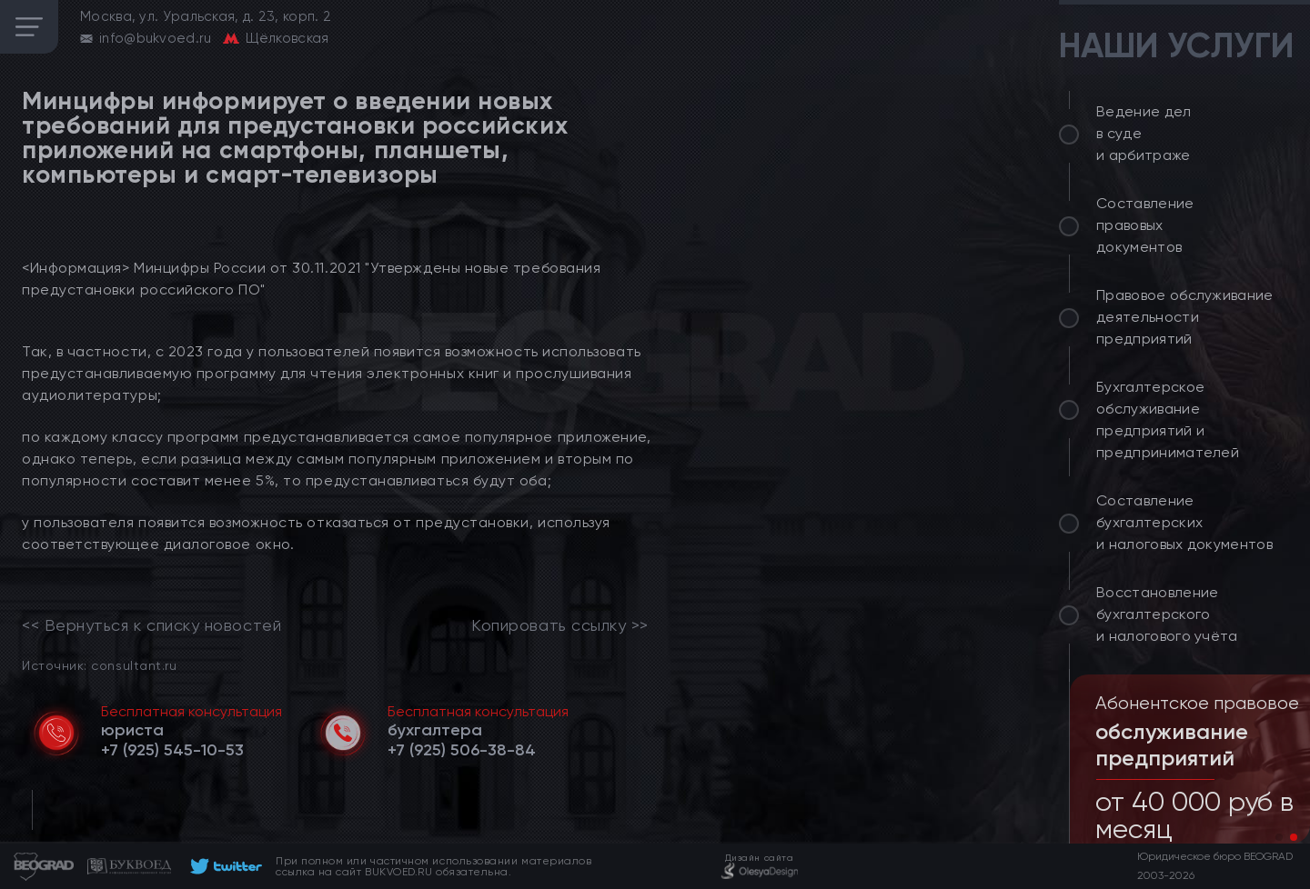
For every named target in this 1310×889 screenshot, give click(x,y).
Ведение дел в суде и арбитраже (1144, 133)
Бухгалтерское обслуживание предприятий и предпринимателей (1167, 419)
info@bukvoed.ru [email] (155, 38)
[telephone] (172, 750)
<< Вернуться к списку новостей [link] (151, 625)
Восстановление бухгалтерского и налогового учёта (1167, 614)
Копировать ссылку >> (560, 625)
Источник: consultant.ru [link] (99, 665)
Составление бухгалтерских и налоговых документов (1184, 522)
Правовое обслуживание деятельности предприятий (1185, 316)
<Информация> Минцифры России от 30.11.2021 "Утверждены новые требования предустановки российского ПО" (311, 278)
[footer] (223, 866)
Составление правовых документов (1145, 225)
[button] (1279, 837)
